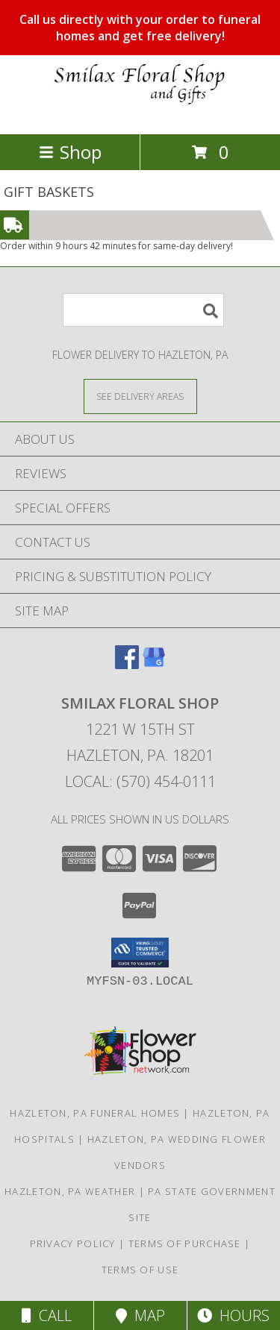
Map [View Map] (140, 1315)
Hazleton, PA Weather (69, 1191)
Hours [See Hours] (233, 1315)
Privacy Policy (73, 1243)
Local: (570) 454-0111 (140, 781)
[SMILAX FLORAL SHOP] (140, 112)
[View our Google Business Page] (154, 664)
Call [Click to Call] (47, 1315)
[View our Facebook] (127, 664)
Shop (70, 151)
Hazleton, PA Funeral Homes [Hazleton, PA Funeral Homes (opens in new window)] (95, 1113)
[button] (140, 952)
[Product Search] (143, 310)
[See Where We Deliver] (140, 396)
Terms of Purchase (184, 1243)
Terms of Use (140, 1269)
